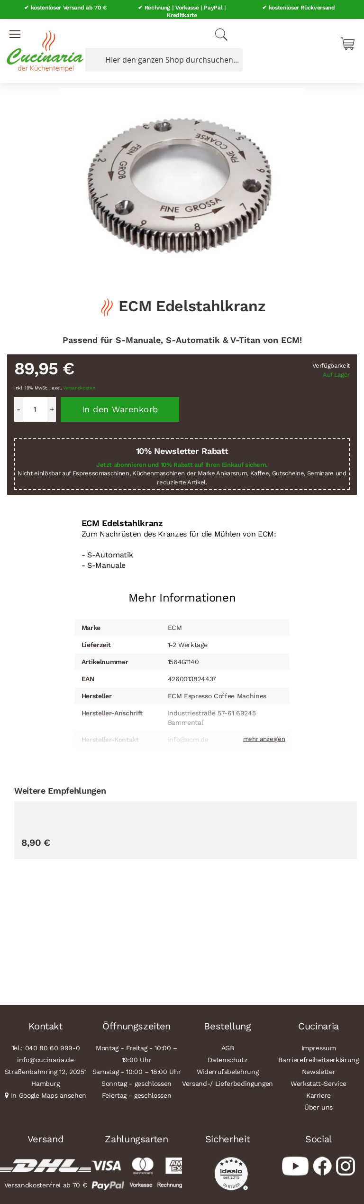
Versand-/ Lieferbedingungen (227, 1082)
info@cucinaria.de (45, 1058)
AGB (227, 1046)
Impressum (318, 1046)
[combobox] (162, 58)
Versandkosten (79, 386)
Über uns (318, 1106)
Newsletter (319, 1070)
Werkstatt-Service (318, 1082)
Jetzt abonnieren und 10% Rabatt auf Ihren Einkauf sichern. (182, 462)
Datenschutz (227, 1058)
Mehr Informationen (182, 596)
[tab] (182, 593)
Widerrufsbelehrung (228, 1070)
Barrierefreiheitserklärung (318, 1058)
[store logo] (42, 47)
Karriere (318, 1094)
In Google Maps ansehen (49, 1094)
